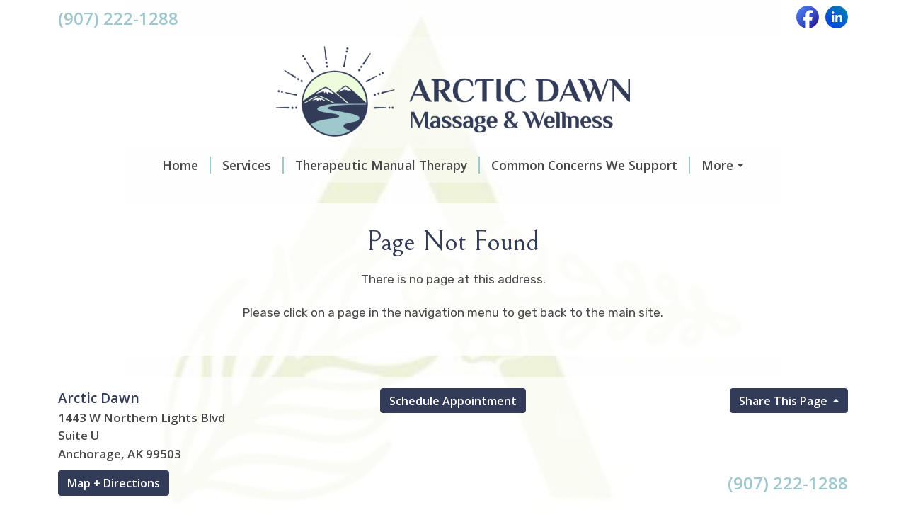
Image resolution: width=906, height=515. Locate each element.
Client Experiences (130, 225)
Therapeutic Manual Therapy (294, 165)
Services (160, 165)
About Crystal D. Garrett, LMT (557, 225)
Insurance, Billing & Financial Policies (411, 195)
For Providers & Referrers (151, 255)
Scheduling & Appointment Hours (176, 195)
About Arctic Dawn (386, 225)
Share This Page (784, 491)
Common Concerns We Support (497, 165)
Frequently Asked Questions (630, 195)
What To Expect (663, 165)
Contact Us (279, 255)
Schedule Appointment (453, 491)
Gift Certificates (257, 225)
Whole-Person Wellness (741, 225)
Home (93, 165)
